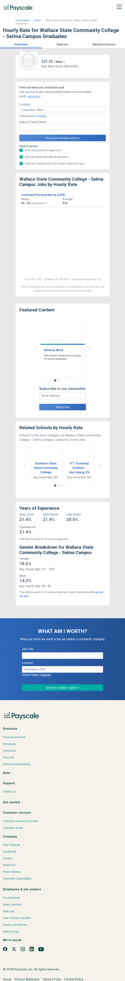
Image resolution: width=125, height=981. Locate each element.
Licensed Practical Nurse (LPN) (43, 195)
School (37, 20)
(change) (41, 116)
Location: (25, 104)
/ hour (58, 61)
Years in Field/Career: (33, 122)
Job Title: (28, 649)
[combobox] (62, 110)
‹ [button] (35, 347)
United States (22, 20)
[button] (21, 44)
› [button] (90, 347)
